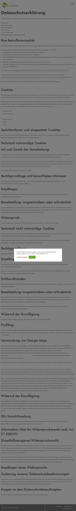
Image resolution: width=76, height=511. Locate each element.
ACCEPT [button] (32, 257)
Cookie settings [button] (22, 257)
